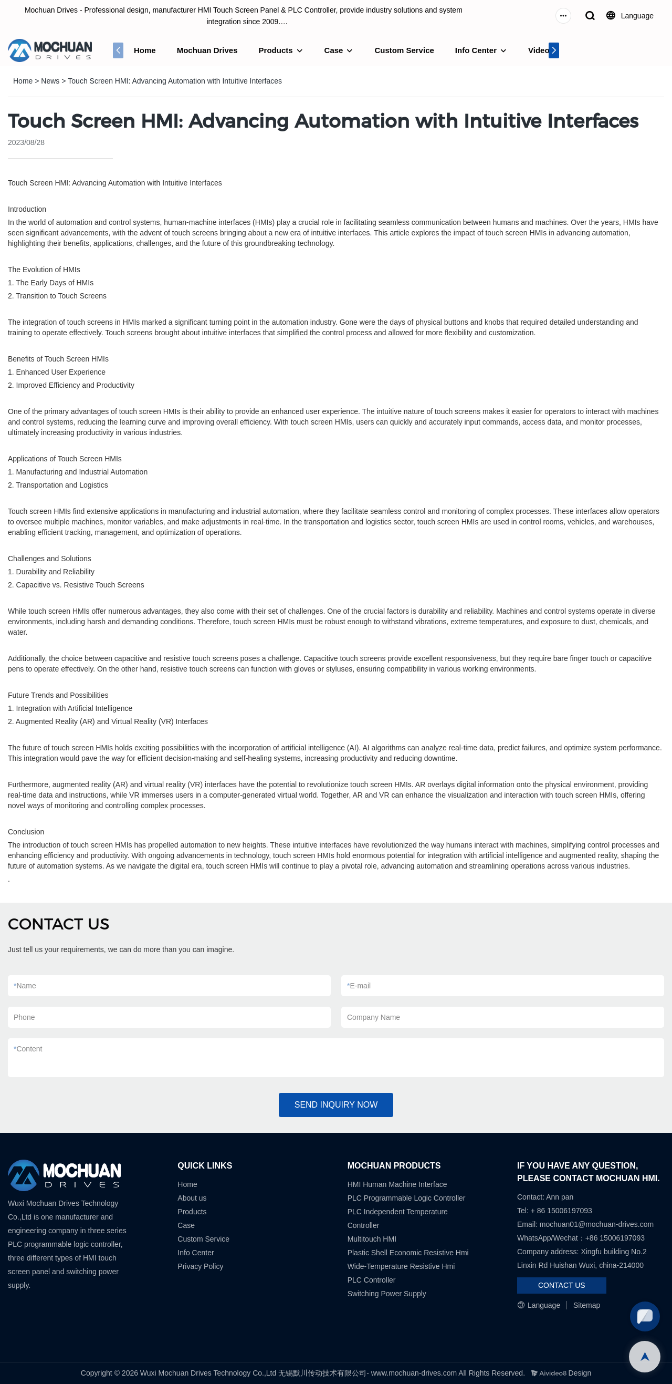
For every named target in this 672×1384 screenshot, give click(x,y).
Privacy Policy (200, 1266)
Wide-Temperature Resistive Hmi (402, 1266)
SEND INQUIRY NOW (336, 1104)
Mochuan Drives (207, 50)
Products (276, 50)
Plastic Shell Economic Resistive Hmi (408, 1252)
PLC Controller (372, 1280)
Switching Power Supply (387, 1293)
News (50, 81)
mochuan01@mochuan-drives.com (597, 1224)
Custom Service (404, 50)
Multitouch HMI (372, 1239)
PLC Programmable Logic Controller (407, 1198)
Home (145, 50)
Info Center (476, 50)
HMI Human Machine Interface (397, 1184)
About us (191, 1198)
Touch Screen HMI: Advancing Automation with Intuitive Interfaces (175, 81)
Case (333, 50)
